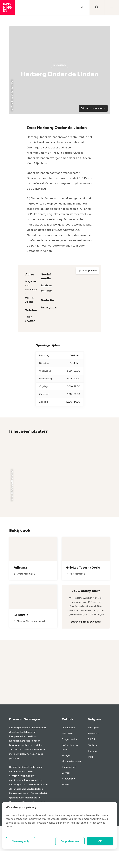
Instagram (46, 290)
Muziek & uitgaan (71, 761)
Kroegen (66, 755)
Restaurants (59, 64)
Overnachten (69, 767)
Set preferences (70, 841)
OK (100, 841)
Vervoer (66, 772)
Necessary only (20, 841)
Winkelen (67, 733)
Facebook (46, 285)
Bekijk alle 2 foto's (93, 108)
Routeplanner (87, 270)
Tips (90, 756)
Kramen (66, 784)
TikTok (91, 739)
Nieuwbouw (68, 778)
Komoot (92, 751)
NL (82, 7)
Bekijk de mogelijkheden (86, 621)
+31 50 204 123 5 (30, 319)
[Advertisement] (59, 672)
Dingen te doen (70, 739)
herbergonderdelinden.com (50, 307)
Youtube (93, 745)
